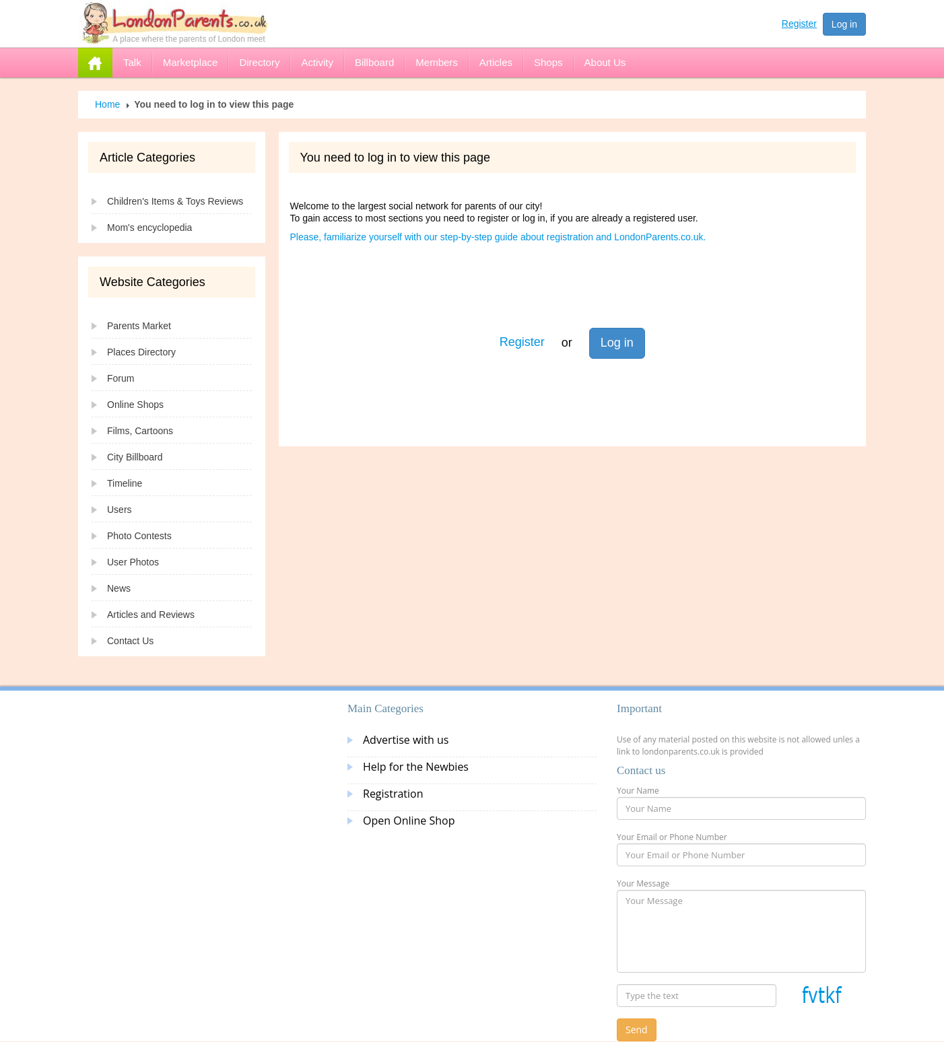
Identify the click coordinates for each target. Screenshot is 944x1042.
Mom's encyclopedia (149, 227)
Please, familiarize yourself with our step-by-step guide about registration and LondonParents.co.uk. (498, 237)
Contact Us (130, 640)
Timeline (124, 483)
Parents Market (139, 325)
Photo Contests (139, 535)
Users (119, 509)
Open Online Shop (408, 820)
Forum (120, 378)
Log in (844, 24)
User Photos (133, 562)
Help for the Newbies (416, 767)
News (119, 588)
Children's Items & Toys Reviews (175, 201)
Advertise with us (405, 740)
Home (107, 104)
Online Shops (135, 404)
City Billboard (134, 457)
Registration (393, 794)
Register (799, 23)
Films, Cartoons (140, 430)
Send (637, 1029)
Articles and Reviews (151, 614)
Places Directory (141, 352)
